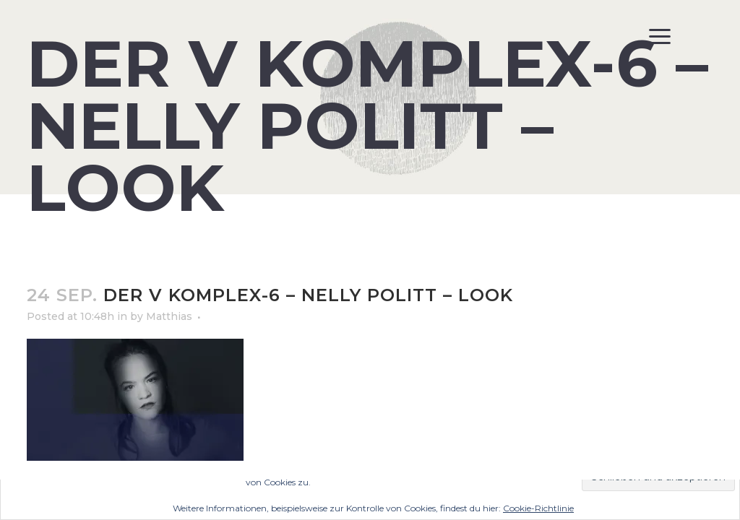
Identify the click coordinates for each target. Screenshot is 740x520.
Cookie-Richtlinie (538, 508)
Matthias (169, 316)
